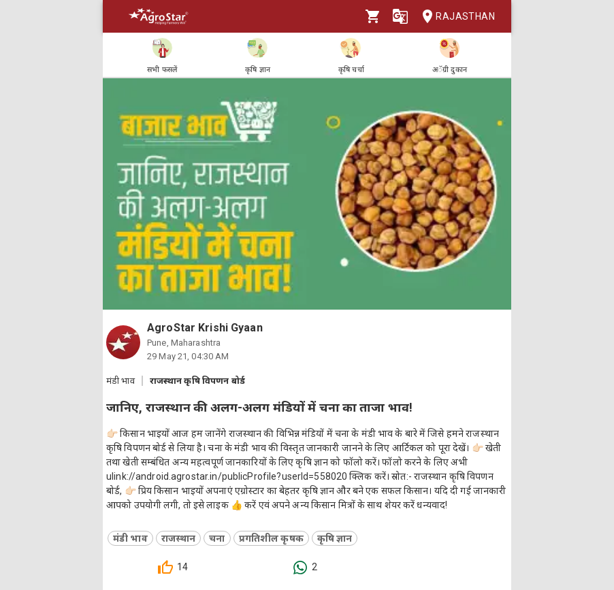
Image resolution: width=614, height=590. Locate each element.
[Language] (400, 16)
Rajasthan (454, 16)
